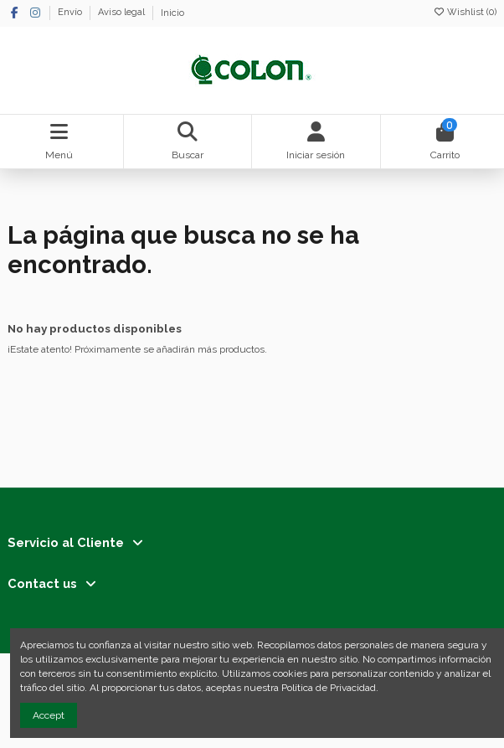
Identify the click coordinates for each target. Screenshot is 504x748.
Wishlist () (464, 12)
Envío (71, 13)
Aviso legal (122, 13)
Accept (48, 715)
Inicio (172, 13)
